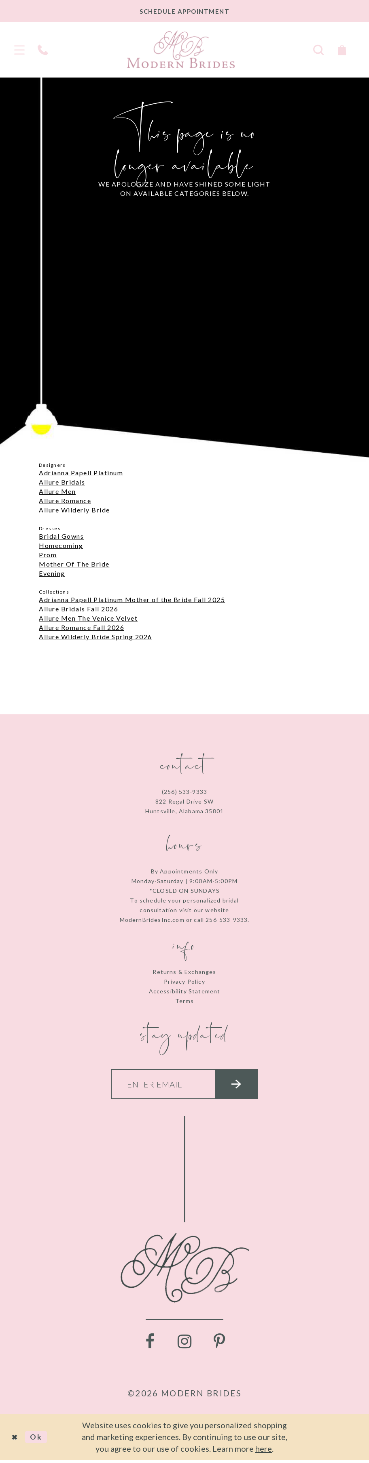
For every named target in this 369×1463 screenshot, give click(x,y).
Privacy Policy (184, 981)
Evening (52, 573)
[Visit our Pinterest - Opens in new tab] (219, 1345)
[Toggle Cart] (342, 49)
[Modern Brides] (180, 49)
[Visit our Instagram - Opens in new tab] (184, 1345)
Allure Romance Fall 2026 (81, 627)
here (263, 1452)
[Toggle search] (318, 49)
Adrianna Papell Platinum (81, 472)
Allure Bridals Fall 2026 (78, 609)
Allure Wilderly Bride (74, 510)
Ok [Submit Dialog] (39, 1440)
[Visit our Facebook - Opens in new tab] (150, 1345)
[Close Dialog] (15, 1440)
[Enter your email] (184, 1085)
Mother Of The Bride (74, 564)
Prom (48, 554)
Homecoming (61, 545)
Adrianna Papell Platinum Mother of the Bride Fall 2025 (132, 599)
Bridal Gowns (61, 536)
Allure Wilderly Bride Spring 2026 (95, 636)
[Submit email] (242, 1085)
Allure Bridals (62, 482)
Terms (184, 1000)
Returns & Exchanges (184, 971)
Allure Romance (65, 500)
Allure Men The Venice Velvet (88, 618)
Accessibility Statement (185, 991)
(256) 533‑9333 (184, 791)
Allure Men (57, 491)
